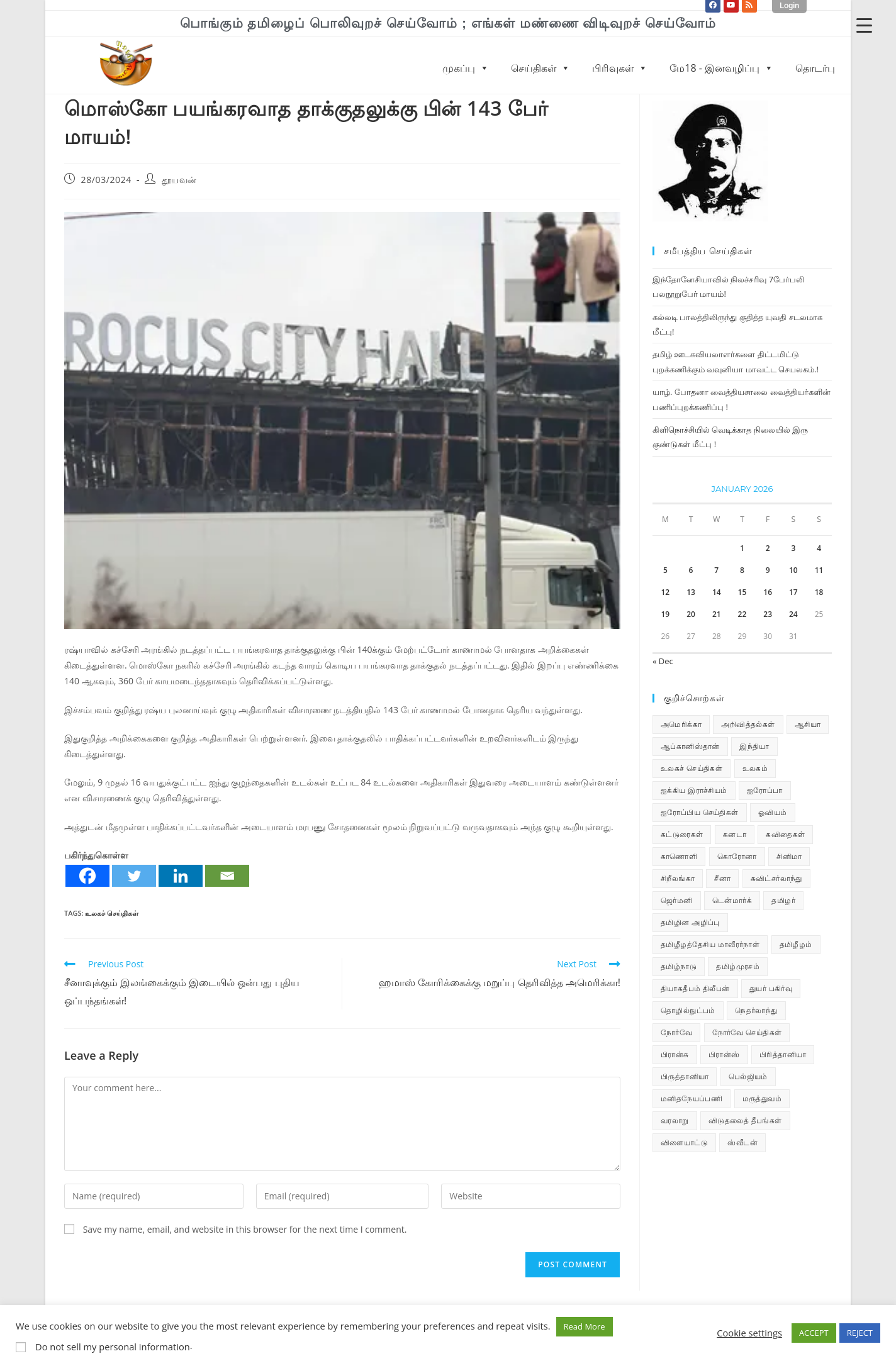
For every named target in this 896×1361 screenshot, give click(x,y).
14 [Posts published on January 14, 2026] (716, 592)
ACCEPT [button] (814, 1332)
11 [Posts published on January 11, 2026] (819, 570)
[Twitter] (134, 876)
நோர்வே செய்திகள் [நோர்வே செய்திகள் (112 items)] (747, 1032)
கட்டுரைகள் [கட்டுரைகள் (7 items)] (682, 834)
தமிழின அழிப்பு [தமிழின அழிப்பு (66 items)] (690, 922)
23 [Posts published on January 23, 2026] (767, 614)
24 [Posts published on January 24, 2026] (793, 614)
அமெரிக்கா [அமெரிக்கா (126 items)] (681, 724)
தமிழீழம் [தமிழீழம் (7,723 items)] (796, 944)
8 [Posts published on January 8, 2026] (742, 570)
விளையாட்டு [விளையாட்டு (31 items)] (684, 1142)
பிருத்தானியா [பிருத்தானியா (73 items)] (684, 1076)
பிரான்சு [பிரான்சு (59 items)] (675, 1054)
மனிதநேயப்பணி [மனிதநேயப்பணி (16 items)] (691, 1098)
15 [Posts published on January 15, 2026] (742, 592)
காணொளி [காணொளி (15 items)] (679, 856)
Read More (584, 1326)
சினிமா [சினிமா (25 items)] (789, 856)
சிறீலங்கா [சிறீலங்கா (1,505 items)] (678, 878)
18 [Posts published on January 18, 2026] (819, 592)
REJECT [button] (860, 1332)
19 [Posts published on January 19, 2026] (665, 614)
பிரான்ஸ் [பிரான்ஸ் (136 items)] (724, 1054)
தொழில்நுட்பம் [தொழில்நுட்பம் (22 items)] (688, 1010)
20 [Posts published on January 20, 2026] (690, 614)
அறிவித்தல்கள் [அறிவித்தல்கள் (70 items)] (748, 724)
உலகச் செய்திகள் (111, 913)
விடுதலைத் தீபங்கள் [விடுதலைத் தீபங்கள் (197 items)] (745, 1120)
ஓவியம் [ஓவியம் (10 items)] (772, 812)
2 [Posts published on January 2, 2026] (768, 548)
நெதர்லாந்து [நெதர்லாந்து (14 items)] (756, 1010)
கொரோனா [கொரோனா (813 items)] (737, 856)
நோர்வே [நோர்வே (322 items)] (676, 1032)
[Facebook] (87, 876)
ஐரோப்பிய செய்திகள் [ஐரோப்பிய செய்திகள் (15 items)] (700, 812)
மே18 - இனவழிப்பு (721, 68)
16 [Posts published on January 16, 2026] (767, 592)
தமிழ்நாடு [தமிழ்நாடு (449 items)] (679, 966)
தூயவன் (179, 180)
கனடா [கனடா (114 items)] (734, 834)
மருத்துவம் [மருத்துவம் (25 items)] (761, 1098)
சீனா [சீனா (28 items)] (722, 878)
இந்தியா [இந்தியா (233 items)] (754, 746)
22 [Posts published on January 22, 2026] (742, 614)
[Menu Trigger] (864, 25)
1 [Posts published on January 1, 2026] (742, 548)
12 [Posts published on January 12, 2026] (665, 592)
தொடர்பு (815, 68)
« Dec (662, 661)
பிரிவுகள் (619, 68)
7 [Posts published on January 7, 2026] (716, 570)
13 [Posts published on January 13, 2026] (690, 592)
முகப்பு (465, 68)
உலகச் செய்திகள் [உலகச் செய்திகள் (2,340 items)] (691, 768)
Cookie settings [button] (749, 1332)
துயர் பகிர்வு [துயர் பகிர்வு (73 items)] (770, 988)
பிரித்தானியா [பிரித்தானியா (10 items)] (782, 1054)
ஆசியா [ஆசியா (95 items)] (807, 724)
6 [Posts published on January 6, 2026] (691, 570)
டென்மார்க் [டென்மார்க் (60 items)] (732, 900)
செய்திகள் (540, 68)
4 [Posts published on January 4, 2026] (819, 548)
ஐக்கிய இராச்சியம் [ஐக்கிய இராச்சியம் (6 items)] (694, 790)
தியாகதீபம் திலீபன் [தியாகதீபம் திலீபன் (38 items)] (695, 988)
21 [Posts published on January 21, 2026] (716, 614)
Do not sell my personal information (112, 1346)
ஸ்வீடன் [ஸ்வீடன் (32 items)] (742, 1142)
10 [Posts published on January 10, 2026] (793, 570)
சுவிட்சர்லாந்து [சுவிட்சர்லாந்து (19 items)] (776, 878)
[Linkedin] (181, 876)
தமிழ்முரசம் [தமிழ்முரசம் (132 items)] (737, 966)
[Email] (227, 876)
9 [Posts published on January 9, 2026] (768, 570)
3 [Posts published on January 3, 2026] (793, 548)
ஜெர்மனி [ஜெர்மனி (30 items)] (677, 900)
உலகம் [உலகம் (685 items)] (755, 768)
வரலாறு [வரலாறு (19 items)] (675, 1120)
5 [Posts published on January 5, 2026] (665, 570)
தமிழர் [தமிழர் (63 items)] (783, 900)
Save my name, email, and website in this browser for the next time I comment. (245, 1229)
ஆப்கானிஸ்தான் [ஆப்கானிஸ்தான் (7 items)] (690, 746)
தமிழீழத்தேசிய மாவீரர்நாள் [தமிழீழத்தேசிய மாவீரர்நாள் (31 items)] (710, 944)
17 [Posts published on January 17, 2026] (793, 592)
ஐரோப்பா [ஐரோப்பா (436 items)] (765, 790)
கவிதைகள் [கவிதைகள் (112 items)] (785, 834)
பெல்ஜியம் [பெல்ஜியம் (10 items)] (748, 1076)
